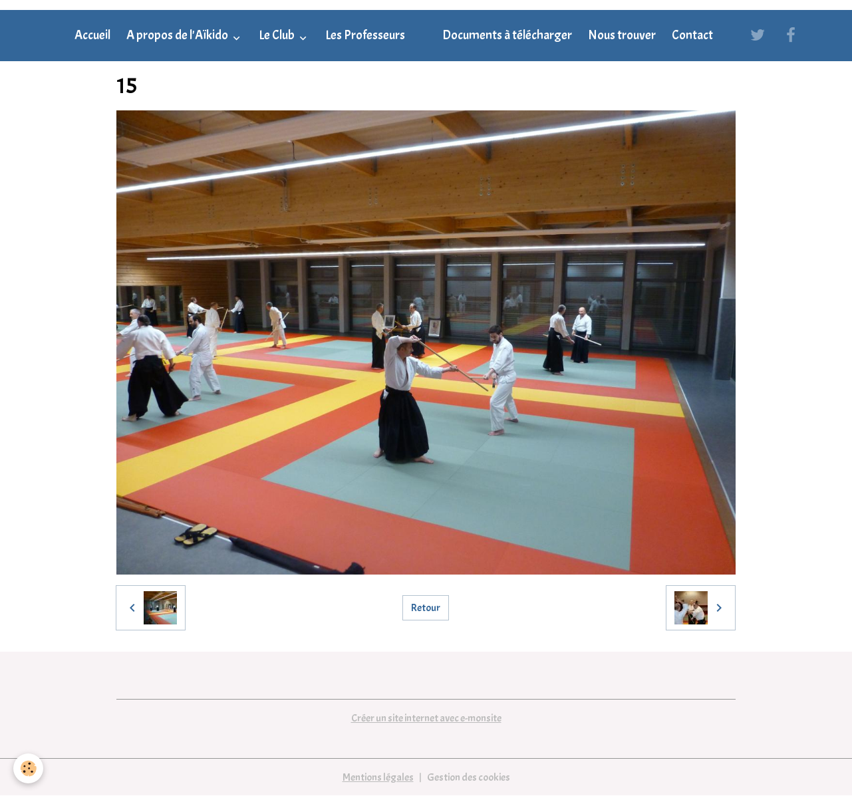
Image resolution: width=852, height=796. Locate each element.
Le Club (278, 35)
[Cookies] (28, 768)
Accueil (92, 35)
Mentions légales (378, 777)
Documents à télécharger (507, 35)
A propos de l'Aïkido (178, 35)
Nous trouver (622, 35)
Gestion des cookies (468, 777)
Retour (425, 607)
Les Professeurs (365, 35)
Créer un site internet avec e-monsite (426, 718)
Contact (692, 35)
